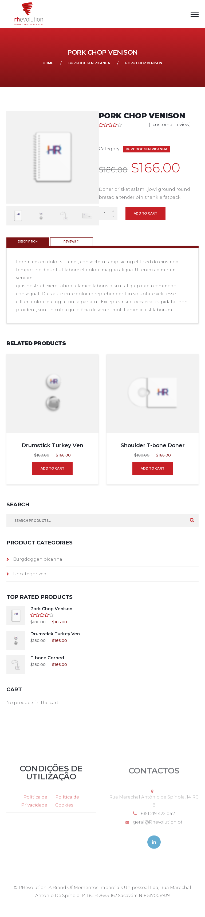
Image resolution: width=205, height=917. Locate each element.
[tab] (28, 241)
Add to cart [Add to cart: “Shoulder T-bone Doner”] (152, 468)
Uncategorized (29, 573)
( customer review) (170, 124)
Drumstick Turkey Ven (52, 445)
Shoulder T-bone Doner (153, 445)
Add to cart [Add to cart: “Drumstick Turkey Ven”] (52, 468)
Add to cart (145, 213)
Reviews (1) (72, 241)
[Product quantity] (108, 213)
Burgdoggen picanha (89, 63)
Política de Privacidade (34, 807)
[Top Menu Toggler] (195, 14)
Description (28, 241)
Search (192, 520)
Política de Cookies (67, 807)
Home (48, 63)
